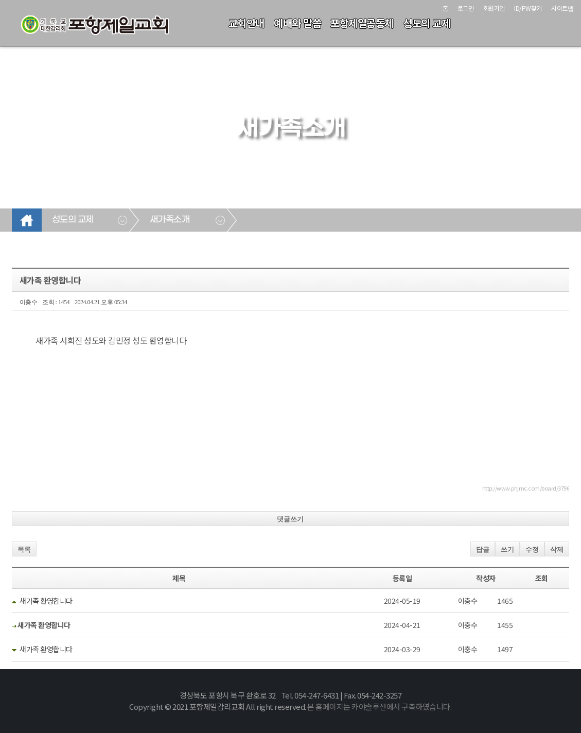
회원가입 (494, 8)
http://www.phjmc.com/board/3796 (526, 488)
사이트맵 (562, 8)
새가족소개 (170, 220)
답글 (482, 549)
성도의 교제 (426, 22)
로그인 (465, 8)
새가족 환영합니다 (46, 601)
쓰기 (507, 549)
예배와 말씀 (297, 22)
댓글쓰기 (290, 519)
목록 (24, 549)
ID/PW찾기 (528, 8)
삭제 (557, 549)
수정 (532, 549)
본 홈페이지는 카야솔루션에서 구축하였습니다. (379, 706)
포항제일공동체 (362, 22)
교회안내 (246, 22)
